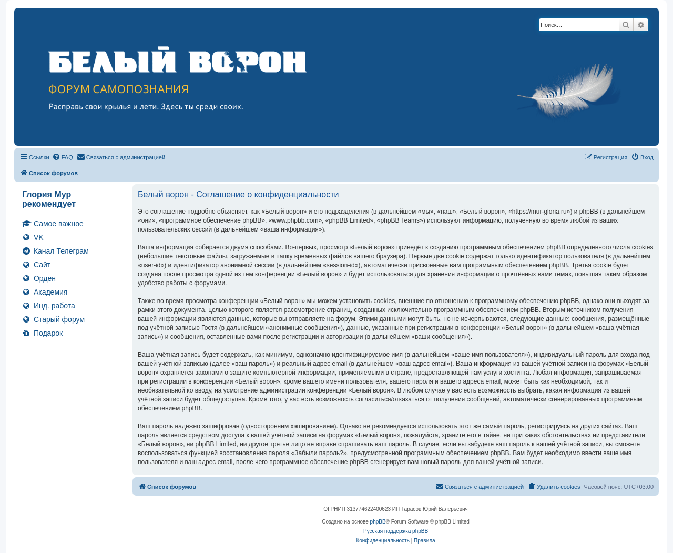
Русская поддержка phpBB (395, 531)
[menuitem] (62, 157)
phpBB (378, 522)
